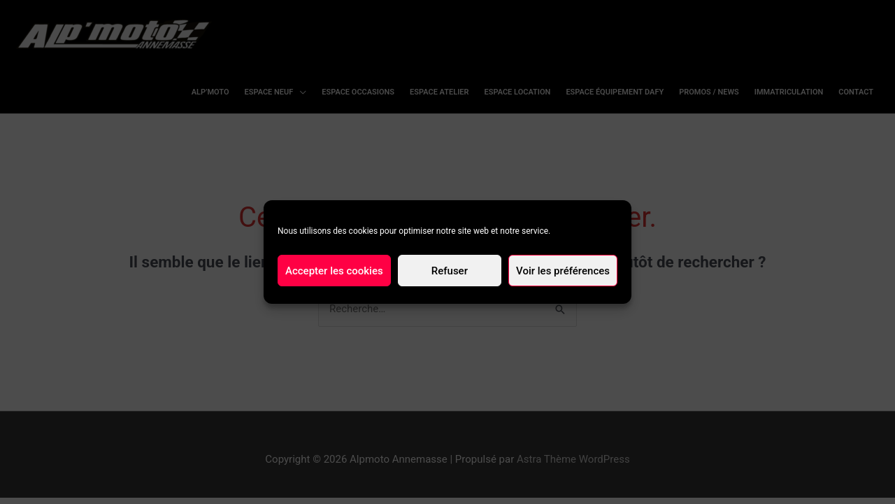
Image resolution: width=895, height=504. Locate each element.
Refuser (449, 271)
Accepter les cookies (334, 271)
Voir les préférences (563, 271)
